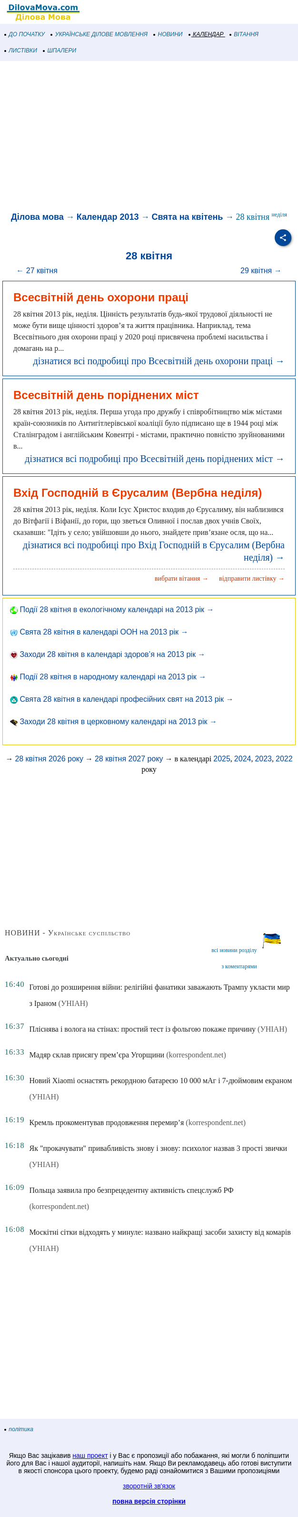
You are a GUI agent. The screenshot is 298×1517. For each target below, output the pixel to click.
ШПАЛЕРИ (60, 50)
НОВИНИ (168, 34)
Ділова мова (37, 217)
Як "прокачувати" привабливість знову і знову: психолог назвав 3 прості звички (158, 1148)
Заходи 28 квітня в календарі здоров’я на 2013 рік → (107, 654)
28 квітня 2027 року (129, 759)
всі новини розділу (234, 950)
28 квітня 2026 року (49, 759)
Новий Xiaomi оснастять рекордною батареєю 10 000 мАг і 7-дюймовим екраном (160, 1080)
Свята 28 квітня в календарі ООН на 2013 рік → (99, 632)
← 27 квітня (37, 270)
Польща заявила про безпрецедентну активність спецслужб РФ (131, 1190)
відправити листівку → (252, 578)
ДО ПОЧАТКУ (24, 34)
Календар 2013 (108, 217)
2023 (263, 759)
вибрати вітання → (182, 578)
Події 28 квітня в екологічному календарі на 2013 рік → (112, 609)
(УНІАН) (73, 1003)
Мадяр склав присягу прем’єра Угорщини (96, 1055)
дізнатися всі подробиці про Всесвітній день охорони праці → (159, 361)
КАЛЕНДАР (206, 34)
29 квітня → (261, 270)
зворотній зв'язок (149, 1486)
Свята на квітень (187, 217)
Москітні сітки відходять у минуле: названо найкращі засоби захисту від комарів (159, 1232)
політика (19, 1429)
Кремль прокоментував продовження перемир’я (106, 1122)
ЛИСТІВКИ (21, 50)
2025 (221, 759)
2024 (242, 759)
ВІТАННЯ (244, 34)
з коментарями (239, 966)
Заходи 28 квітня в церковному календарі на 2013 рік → (113, 722)
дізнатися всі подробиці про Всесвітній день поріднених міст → (155, 458)
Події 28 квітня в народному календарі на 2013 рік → (108, 677)
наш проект (90, 1455)
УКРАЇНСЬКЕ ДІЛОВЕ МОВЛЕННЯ (99, 34)
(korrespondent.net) (196, 1055)
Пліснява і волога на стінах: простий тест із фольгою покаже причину (142, 1029)
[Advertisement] (149, 137)
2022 (284, 759)
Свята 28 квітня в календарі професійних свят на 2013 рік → (122, 699)
